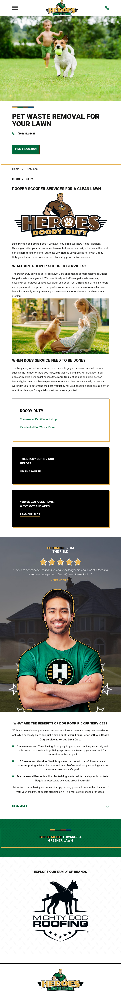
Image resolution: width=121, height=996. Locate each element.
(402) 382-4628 (26, 133)
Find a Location (26, 149)
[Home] (62, 8)
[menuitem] (60, 419)
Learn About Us (31, 471)
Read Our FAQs (30, 514)
